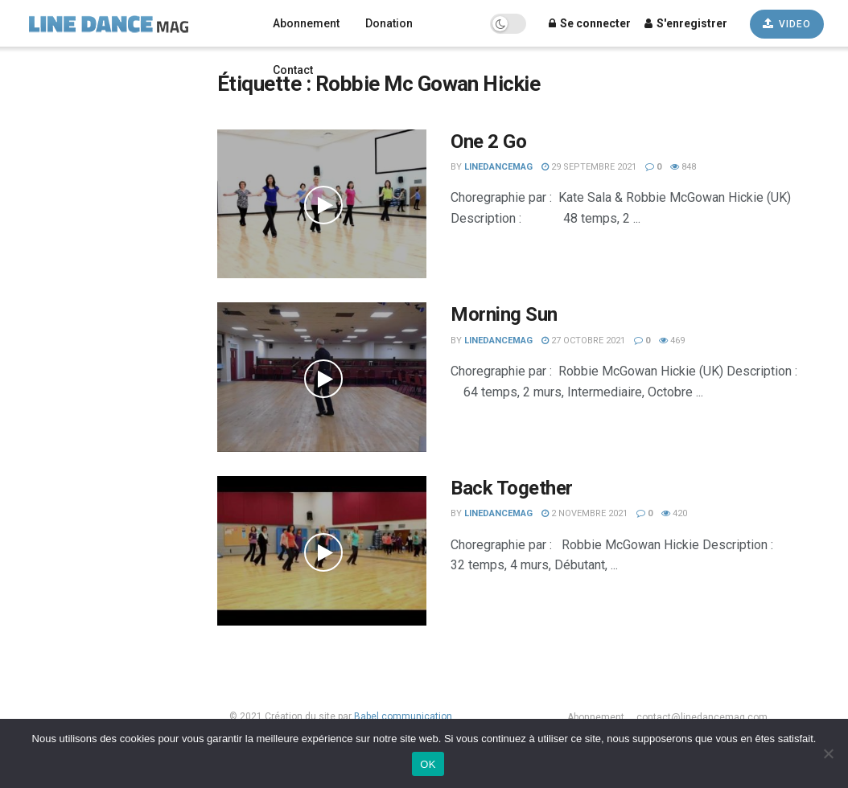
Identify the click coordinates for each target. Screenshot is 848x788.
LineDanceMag (498, 167)
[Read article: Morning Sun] (321, 377)
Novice (34, 534)
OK (427, 764)
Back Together (512, 488)
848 (683, 167)
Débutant (39, 578)
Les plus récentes (62, 620)
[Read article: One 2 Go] (321, 204)
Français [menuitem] (46, 74)
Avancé (35, 599)
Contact (293, 70)
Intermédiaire (52, 556)
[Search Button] (161, 169)
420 (674, 513)
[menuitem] (96, 73)
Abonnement (306, 23)
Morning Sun (504, 314)
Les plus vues (51, 641)
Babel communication (403, 716)
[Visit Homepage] (130, 23)
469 (672, 340)
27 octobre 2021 (583, 340)
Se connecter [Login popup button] (590, 23)
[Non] (828, 753)
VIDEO (787, 24)
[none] (96, 73)
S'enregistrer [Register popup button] (685, 23)
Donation (389, 23)
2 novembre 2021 (584, 513)
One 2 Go (488, 141)
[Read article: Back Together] (321, 551)
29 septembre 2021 (588, 167)
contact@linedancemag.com (702, 717)
